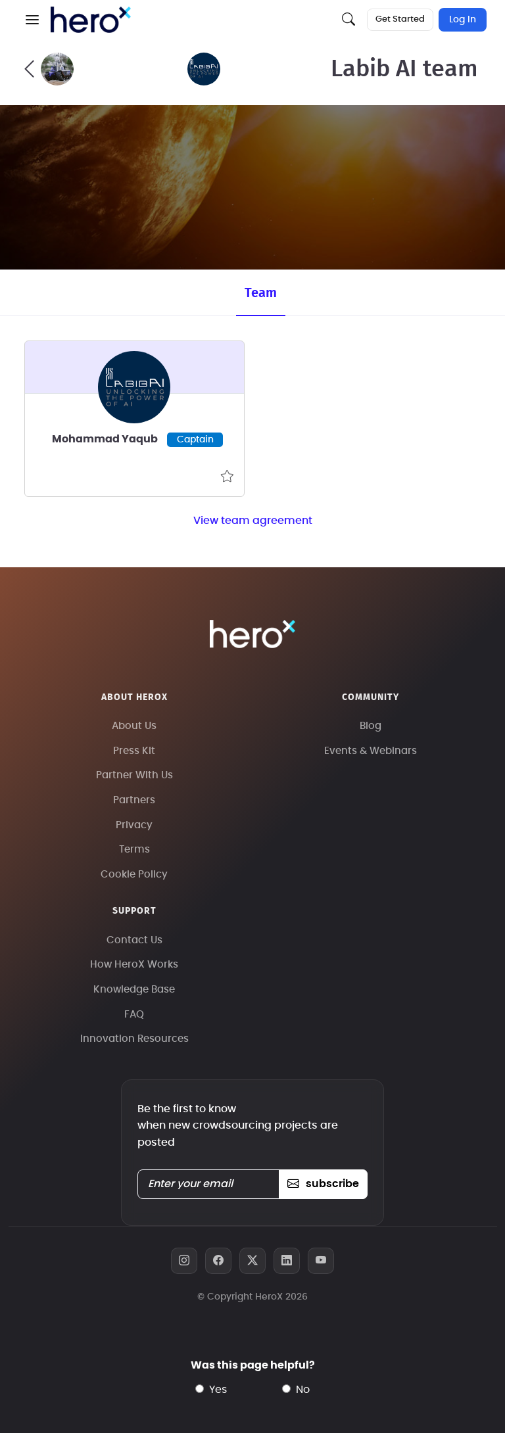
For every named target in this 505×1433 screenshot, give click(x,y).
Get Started (400, 19)
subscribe (323, 1184)
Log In (462, 19)
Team (261, 293)
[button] (32, 20)
